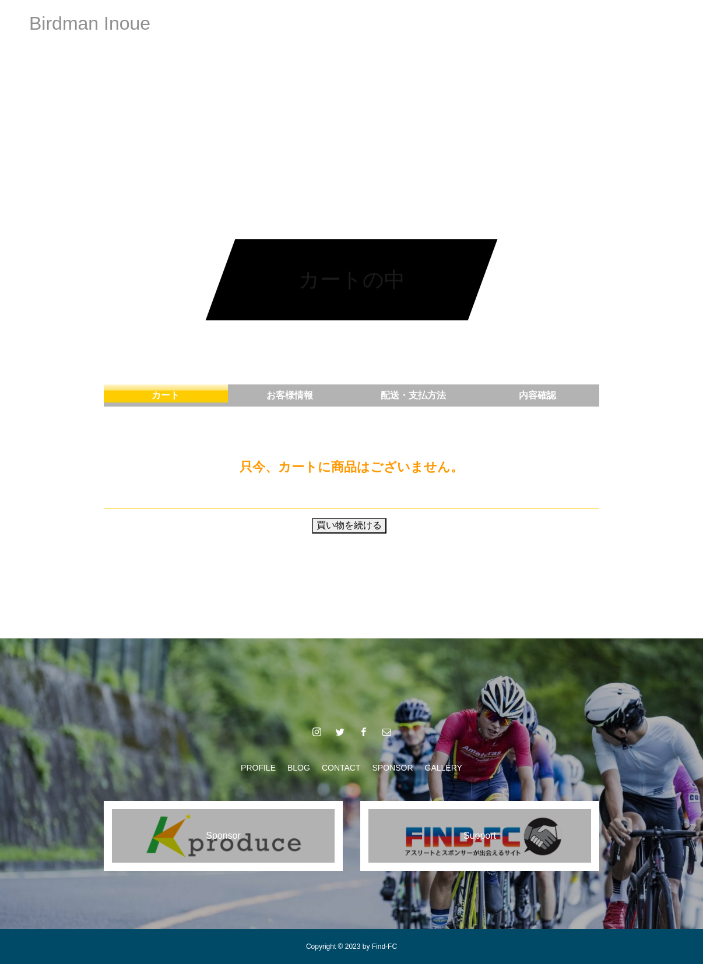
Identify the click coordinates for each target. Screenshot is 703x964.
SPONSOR (404, 23)
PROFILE (234, 23)
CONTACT (341, 23)
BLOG (287, 23)
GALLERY (467, 23)
